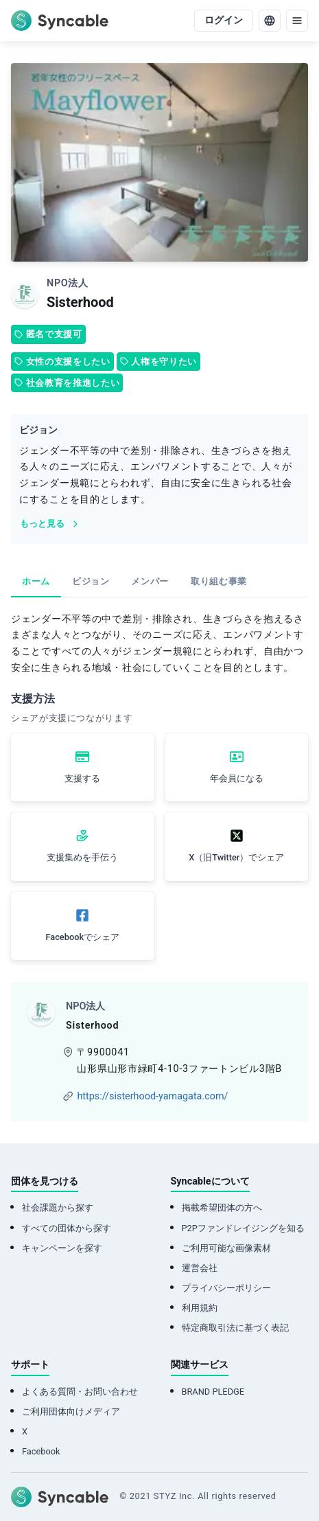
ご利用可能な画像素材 (226, 1248)
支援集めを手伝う (82, 857)
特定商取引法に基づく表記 (235, 1328)
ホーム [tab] (36, 581)
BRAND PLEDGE (213, 1391)
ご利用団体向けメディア (71, 1411)
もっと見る (50, 523)
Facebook (41, 1451)
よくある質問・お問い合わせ (80, 1391)
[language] (270, 21)
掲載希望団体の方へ (222, 1207)
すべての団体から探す (66, 1228)
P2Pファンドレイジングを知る (243, 1228)
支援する (82, 778)
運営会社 (199, 1268)
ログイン (223, 20)
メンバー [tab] (150, 581)
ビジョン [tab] (91, 581)
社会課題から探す (57, 1207)
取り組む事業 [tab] (219, 581)
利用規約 (199, 1308)
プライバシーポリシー (226, 1288)
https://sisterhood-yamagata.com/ (152, 1096)
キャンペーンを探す (62, 1248)
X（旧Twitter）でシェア (236, 857)
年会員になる (236, 778)
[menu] (297, 21)
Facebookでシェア (82, 937)
